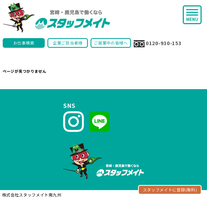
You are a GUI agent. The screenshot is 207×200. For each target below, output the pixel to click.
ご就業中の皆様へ (111, 43)
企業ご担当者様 (67, 43)
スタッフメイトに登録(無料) (170, 189)
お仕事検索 (23, 43)
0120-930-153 (157, 43)
